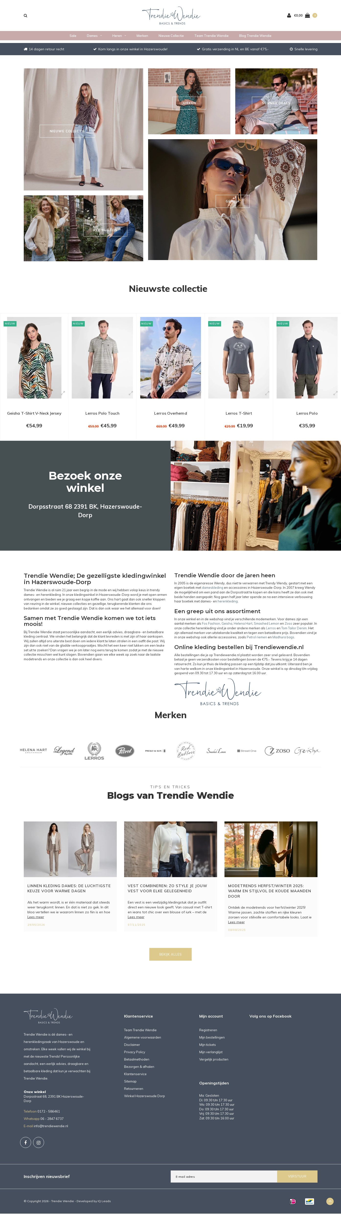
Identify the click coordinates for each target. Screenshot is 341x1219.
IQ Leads (104, 1206)
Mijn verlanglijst (211, 1057)
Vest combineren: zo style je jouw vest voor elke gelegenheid (167, 894)
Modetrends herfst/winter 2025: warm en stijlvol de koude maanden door (269, 896)
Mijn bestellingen (212, 1043)
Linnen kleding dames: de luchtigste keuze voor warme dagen (69, 894)
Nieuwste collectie (168, 288)
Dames (94, 38)
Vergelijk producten (213, 1065)
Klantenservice (135, 1079)
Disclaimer (132, 1050)
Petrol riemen (257, 642)
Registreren (208, 1035)
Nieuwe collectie (171, 38)
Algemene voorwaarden (142, 1043)
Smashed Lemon (266, 629)
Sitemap (130, 1087)
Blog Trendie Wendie (255, 38)
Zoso (288, 629)
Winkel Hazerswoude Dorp (144, 1101)
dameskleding (212, 593)
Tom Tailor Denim (294, 633)
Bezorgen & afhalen (139, 1072)
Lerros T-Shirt (238, 416)
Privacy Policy (134, 1057)
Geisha (227, 629)
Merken (142, 38)
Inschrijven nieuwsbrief (47, 1181)
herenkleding (228, 607)
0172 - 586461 (48, 1117)
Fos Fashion (211, 629)
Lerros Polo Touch (102, 416)
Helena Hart (243, 629)
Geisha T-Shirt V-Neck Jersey (34, 419)
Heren (119, 38)
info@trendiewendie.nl (51, 1131)
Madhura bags (283, 642)
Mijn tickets (207, 1050)
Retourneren (133, 1094)
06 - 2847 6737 (52, 1124)
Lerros (271, 633)
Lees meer (35, 922)
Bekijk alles (170, 960)
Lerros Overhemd (171, 416)
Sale (73, 38)
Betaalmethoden (136, 1065)
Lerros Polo (307, 416)
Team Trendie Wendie (211, 38)
